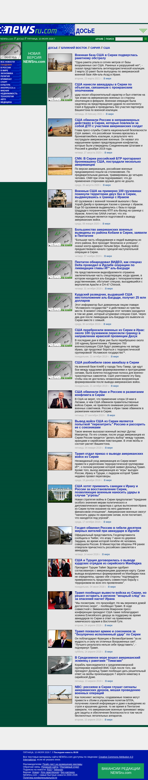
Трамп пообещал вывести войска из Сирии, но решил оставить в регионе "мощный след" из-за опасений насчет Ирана (110, 595)
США (106, 47)
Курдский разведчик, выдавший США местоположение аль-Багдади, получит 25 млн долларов (110, 297)
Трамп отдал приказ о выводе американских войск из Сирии (109, 455)
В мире (107, 78)
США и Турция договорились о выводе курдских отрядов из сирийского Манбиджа (108, 562)
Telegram (58, 769)
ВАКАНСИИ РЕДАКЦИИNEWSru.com (121, 771)
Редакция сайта (49, 767)
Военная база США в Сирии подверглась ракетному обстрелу (106, 56)
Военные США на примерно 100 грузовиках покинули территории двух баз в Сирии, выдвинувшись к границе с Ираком (108, 194)
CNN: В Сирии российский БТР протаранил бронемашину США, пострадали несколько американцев (108, 161)
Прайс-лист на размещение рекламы (62, 764)
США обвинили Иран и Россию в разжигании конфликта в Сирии (109, 393)
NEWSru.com (6, 39)
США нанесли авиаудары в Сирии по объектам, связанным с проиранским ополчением (103, 87)
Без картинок (68, 772)
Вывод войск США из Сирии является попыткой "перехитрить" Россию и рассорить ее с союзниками (110, 424)
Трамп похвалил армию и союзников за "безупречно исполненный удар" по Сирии (108, 633)
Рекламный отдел (69, 767)
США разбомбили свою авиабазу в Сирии (107, 362)
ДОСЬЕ (85, 30)
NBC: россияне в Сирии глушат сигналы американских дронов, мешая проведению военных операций (107, 690)
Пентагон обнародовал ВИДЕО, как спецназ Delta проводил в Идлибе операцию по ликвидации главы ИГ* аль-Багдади (108, 265)
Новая (35, 772)
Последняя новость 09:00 (66, 752)
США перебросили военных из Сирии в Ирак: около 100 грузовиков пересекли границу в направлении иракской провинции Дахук (110, 333)
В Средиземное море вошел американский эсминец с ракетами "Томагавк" (107, 659)
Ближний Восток (74, 47)
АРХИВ (99, 39)
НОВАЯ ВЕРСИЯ (34, 58)
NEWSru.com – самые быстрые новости (44, 775)
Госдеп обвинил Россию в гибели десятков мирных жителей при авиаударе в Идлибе (108, 529)
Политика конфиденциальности (40, 777)
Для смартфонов (50, 772)
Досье (53, 47)
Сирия (95, 47)
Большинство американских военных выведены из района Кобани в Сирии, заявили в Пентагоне (111, 232)
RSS (49, 769)
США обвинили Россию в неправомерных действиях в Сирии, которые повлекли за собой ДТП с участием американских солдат (109, 123)
